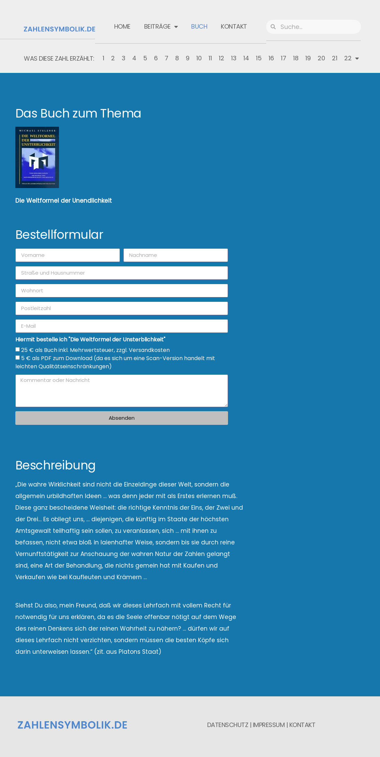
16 (271, 58)
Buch (199, 26)
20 (321, 58)
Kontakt (234, 26)
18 (296, 58)
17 (283, 58)
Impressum (269, 725)
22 (351, 58)
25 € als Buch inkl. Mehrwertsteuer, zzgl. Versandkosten (95, 350)
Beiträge (161, 26)
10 (199, 58)
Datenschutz (227, 725)
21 (334, 58)
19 (308, 58)
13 (234, 58)
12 (221, 58)
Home (122, 26)
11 (210, 58)
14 (246, 58)
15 (259, 58)
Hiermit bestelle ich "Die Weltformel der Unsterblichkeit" (90, 340)
